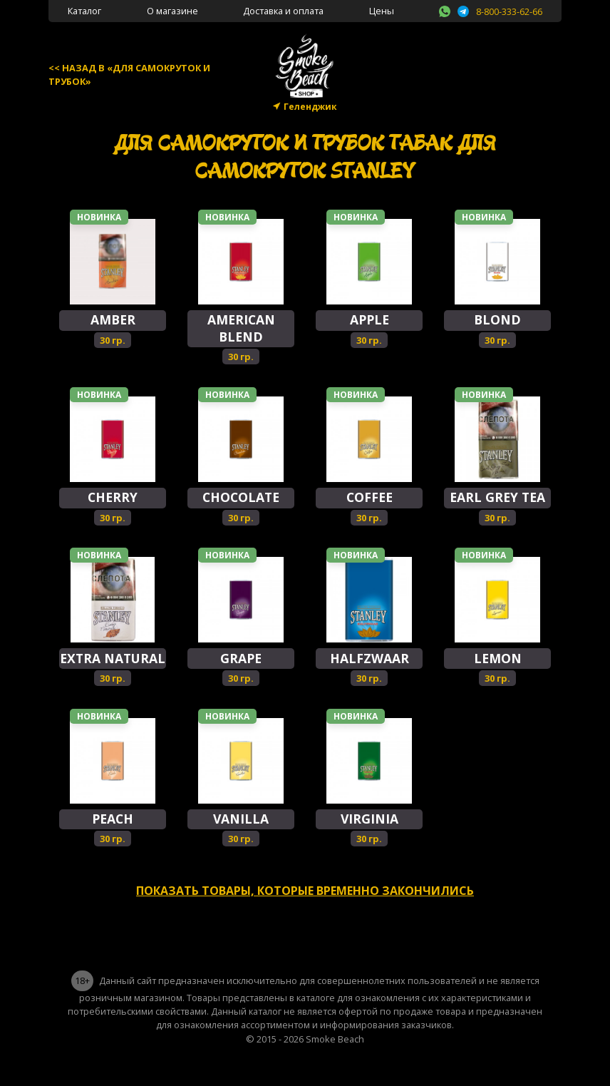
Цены (381, 10)
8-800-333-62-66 (509, 11)
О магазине (172, 10)
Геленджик (310, 107)
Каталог (84, 10)
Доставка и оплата (283, 10)
